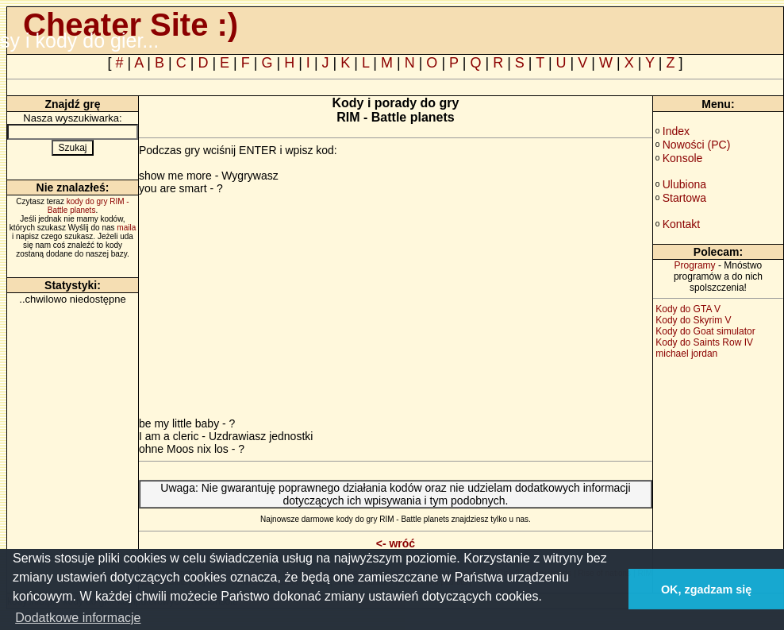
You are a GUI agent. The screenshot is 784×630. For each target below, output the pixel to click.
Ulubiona (684, 184)
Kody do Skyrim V (693, 320)
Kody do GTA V (688, 309)
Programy (695, 265)
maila (126, 227)
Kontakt (681, 224)
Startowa (684, 197)
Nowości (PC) (697, 144)
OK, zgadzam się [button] (706, 589)
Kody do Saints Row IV (704, 342)
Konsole (683, 158)
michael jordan (686, 353)
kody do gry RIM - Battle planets (88, 206)
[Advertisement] (272, 306)
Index (676, 131)
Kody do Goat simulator (705, 331)
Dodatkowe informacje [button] (77, 617)
